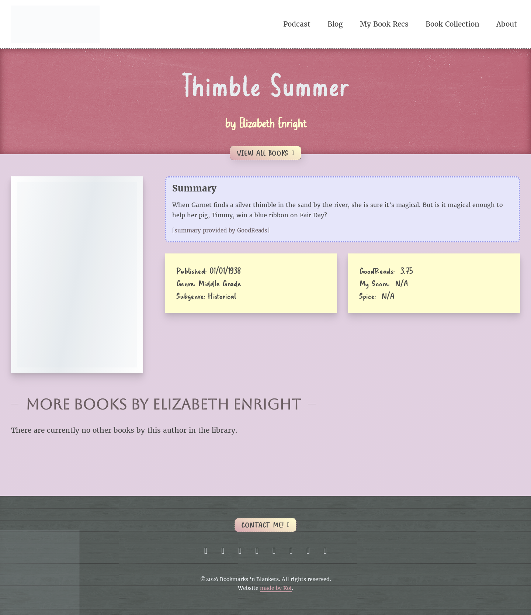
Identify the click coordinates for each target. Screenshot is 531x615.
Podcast (296, 24)
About (506, 24)
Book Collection (452, 24)
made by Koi (276, 588)
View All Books (265, 153)
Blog (335, 24)
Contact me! (265, 524)
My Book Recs (384, 24)
